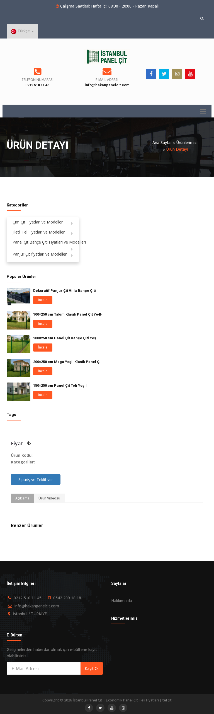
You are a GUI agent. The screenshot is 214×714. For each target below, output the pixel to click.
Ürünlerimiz (186, 142)
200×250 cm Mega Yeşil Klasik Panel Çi (67, 362)
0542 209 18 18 (67, 597)
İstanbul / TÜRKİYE (30, 613)
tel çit (167, 700)
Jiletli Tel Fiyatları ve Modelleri (39, 232)
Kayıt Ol (92, 668)
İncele (42, 299)
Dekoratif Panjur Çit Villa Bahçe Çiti (64, 291)
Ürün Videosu (49, 498)
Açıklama (22, 498)
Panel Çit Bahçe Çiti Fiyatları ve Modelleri (46, 242)
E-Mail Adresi (107, 79)
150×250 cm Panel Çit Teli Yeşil (60, 385)
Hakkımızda (121, 600)
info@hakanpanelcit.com (107, 85)
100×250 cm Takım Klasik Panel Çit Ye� (67, 314)
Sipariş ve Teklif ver (35, 479)
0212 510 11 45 (37, 85)
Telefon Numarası (37, 79)
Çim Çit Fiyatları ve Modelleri (38, 222)
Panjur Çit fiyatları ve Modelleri (40, 254)
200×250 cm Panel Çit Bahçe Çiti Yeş (64, 338)
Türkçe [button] (22, 31)
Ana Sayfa (161, 142)
